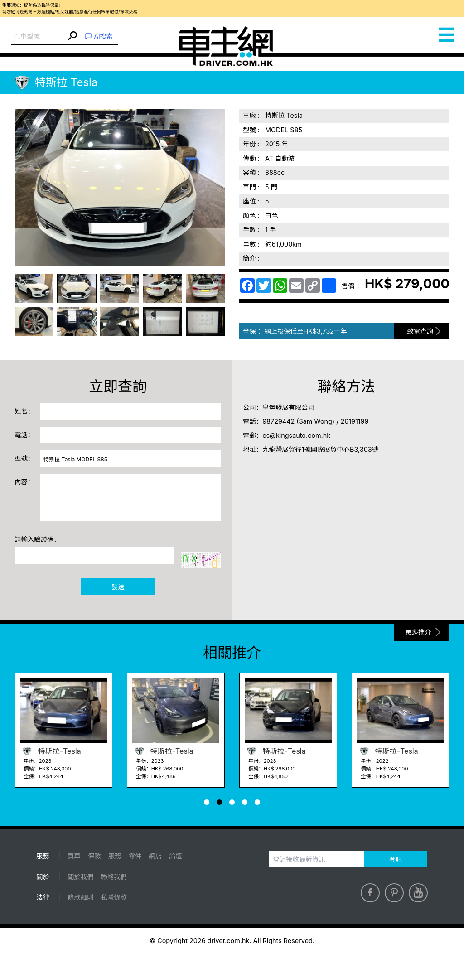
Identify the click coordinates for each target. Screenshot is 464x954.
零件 (135, 856)
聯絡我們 (114, 877)
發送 (118, 587)
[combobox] (38, 36)
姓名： (24, 411)
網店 (155, 856)
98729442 (278, 421)
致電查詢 (420, 331)
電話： (24, 435)
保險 (94, 856)
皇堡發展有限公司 (288, 407)
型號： (24, 458)
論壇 (175, 856)
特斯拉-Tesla (50, 750)
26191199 (354, 421)
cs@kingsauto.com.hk (296, 435)
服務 (114, 856)
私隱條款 (114, 897)
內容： (24, 482)
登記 (395, 859)
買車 (74, 856)
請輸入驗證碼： (37, 539)
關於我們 (81, 877)
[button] (206, 802)
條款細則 (81, 897)
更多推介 (418, 632)
